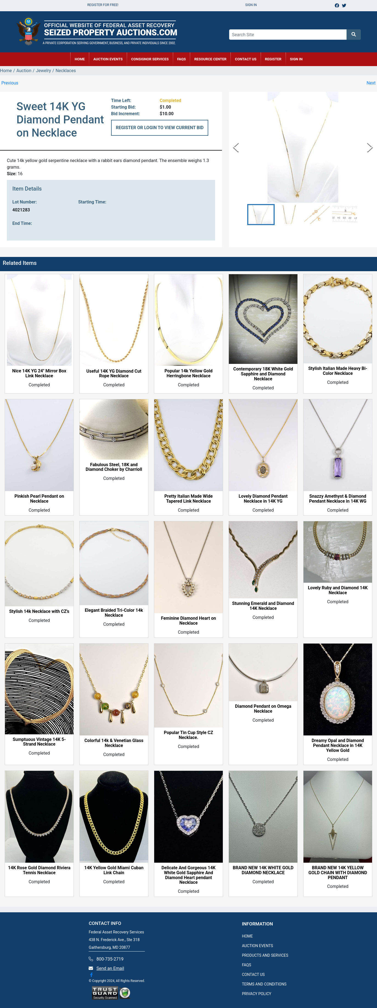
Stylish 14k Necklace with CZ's (39, 611)
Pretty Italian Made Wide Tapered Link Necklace (188, 499)
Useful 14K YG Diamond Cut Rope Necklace (113, 374)
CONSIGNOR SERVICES (150, 59)
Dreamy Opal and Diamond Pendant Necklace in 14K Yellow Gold (338, 745)
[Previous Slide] (236, 147)
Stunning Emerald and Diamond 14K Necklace (263, 606)
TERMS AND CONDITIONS (264, 984)
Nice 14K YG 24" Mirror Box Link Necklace (39, 373)
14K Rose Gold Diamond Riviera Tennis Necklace (39, 870)
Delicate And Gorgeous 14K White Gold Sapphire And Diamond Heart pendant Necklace (188, 875)
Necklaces (65, 70)
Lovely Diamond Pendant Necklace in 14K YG (263, 499)
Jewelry (43, 70)
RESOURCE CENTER (210, 59)
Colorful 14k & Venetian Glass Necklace (114, 743)
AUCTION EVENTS (108, 59)
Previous (9, 83)
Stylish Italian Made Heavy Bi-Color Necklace (337, 371)
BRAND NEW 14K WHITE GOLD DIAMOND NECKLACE (263, 870)
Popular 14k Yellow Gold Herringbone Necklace (188, 373)
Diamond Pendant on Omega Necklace (263, 709)
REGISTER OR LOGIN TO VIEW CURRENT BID (160, 127)
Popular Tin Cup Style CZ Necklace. (188, 735)
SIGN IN (296, 59)
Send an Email (110, 968)
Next (371, 83)
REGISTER (273, 59)
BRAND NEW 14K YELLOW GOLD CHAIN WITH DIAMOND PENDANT (337, 872)
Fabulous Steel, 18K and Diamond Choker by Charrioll (114, 467)
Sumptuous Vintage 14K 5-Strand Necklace (39, 742)
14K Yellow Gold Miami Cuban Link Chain (114, 870)
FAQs (181, 59)
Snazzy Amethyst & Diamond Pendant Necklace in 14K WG (338, 499)
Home (6, 70)
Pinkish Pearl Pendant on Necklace (39, 499)
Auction (24, 70)
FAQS (246, 965)
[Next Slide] (370, 147)
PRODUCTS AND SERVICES (265, 955)
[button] (261, 214)
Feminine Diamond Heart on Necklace (188, 621)
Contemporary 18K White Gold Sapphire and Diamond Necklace (263, 374)
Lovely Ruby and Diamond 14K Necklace (338, 590)
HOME (80, 59)
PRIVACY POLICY (256, 994)
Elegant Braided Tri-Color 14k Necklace (114, 613)
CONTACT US (245, 59)
